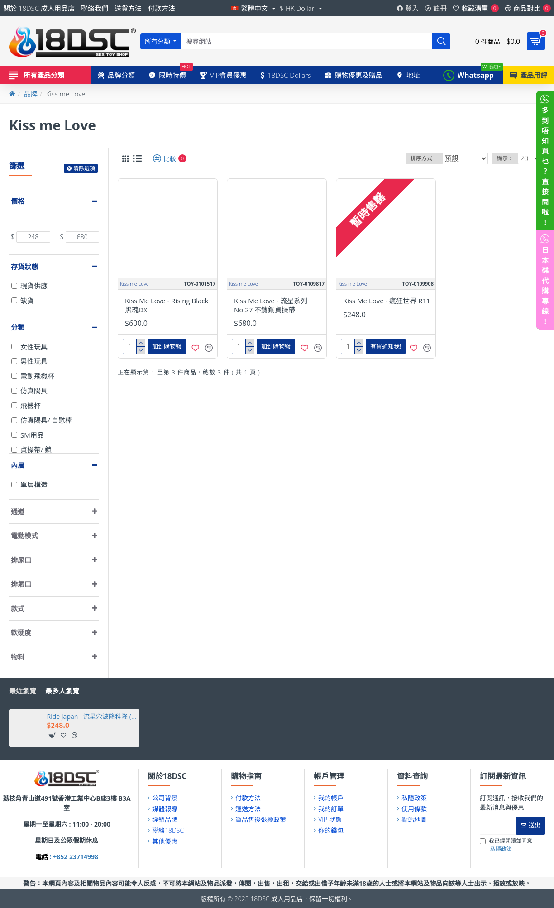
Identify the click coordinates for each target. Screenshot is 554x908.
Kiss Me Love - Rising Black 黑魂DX (166, 305)
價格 (17, 200)
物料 (17, 656)
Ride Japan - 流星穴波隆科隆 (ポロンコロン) (92, 716)
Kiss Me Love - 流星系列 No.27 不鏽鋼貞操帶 (270, 305)
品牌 (31, 93)
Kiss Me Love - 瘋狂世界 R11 (386, 300)
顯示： (508, 158)
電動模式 (24, 535)
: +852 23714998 (73, 856)
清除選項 (84, 168)
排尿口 (21, 559)
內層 (17, 465)
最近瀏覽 (22, 691)
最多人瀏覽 (62, 691)
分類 (17, 327)
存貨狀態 (24, 266)
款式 (17, 608)
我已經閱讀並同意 (506, 845)
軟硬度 (21, 632)
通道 (17, 511)
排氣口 (21, 583)
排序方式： (424, 158)
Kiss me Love (134, 283)
